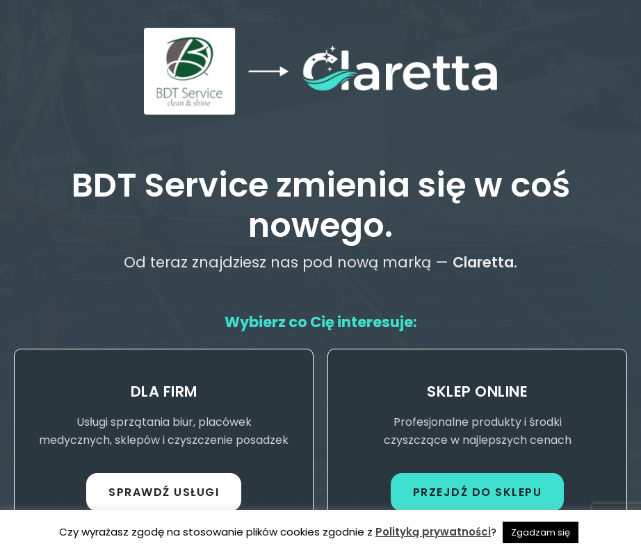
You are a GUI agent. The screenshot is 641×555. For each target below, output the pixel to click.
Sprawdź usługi (163, 492)
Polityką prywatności (433, 531)
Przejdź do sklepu (477, 492)
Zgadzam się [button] (540, 532)
